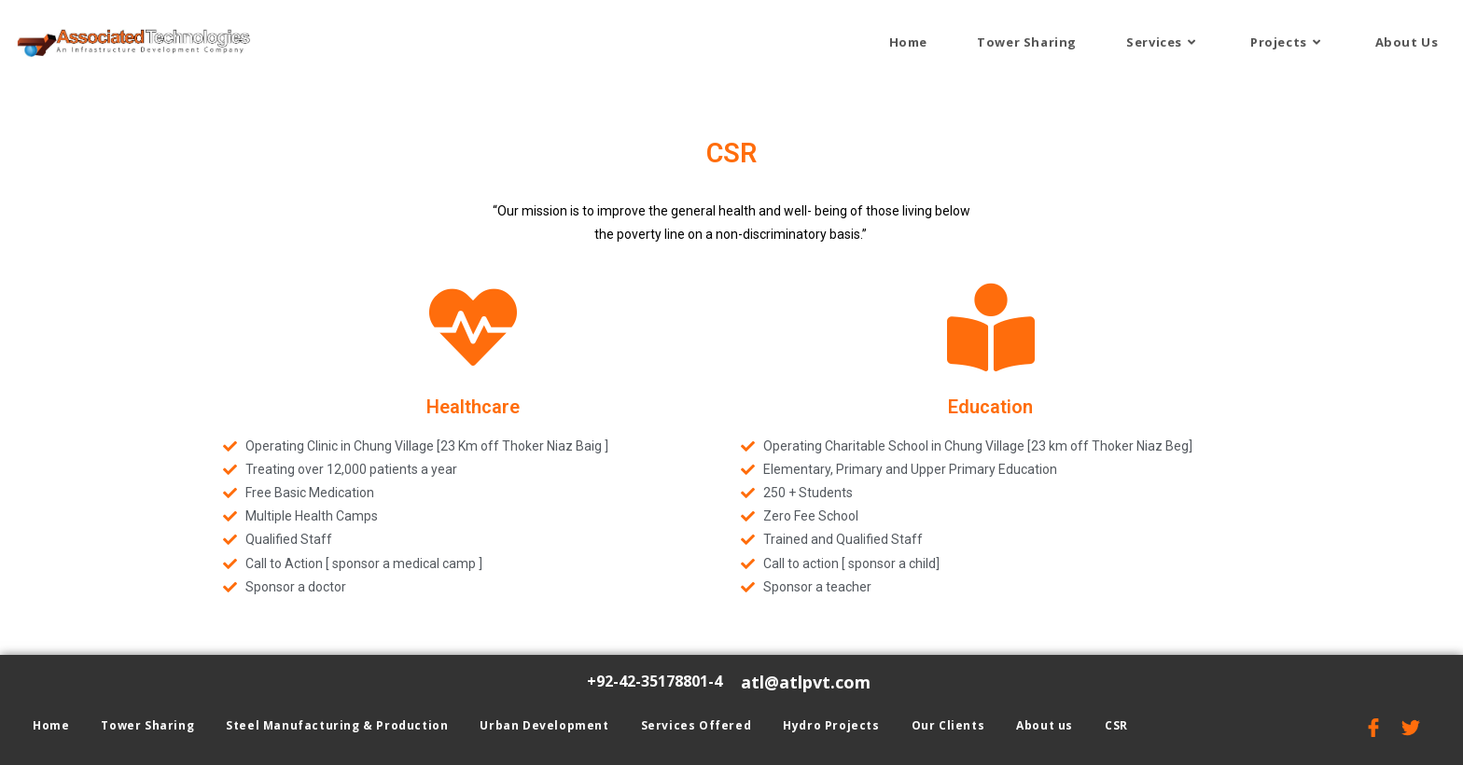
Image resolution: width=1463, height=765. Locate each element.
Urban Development (544, 725)
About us (1044, 725)
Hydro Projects (831, 725)
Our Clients (948, 725)
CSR (1116, 725)
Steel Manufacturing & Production (337, 725)
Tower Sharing (147, 725)
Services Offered (696, 725)
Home (51, 725)
